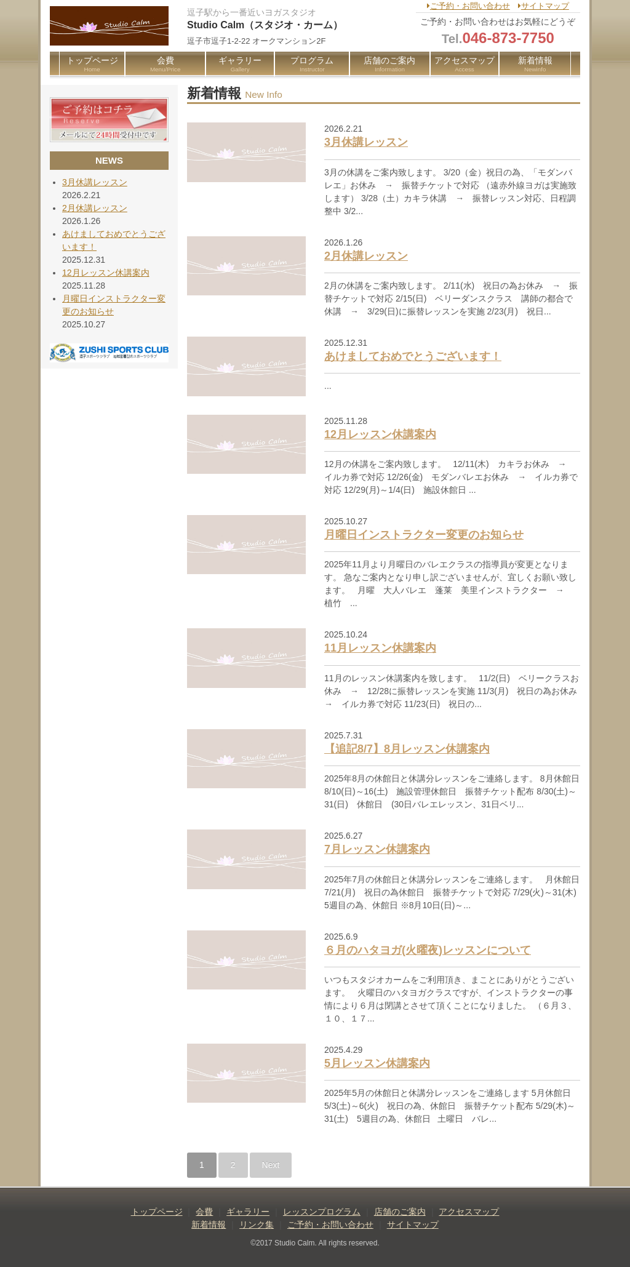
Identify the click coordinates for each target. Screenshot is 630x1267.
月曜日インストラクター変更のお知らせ (424, 535)
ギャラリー (240, 64)
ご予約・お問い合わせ (468, 5)
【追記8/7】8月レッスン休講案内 (407, 749)
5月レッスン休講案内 (377, 1063)
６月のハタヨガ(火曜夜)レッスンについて (427, 950)
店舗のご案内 (389, 64)
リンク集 (256, 1224)
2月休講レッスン (366, 256)
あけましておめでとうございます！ (412, 356)
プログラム (311, 64)
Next (271, 1165)
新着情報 (535, 64)
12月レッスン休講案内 (380, 434)
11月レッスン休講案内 (380, 648)
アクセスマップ (464, 64)
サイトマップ (543, 5)
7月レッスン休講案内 (377, 849)
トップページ (92, 64)
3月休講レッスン (366, 142)
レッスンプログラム (322, 1212)
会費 (165, 64)
